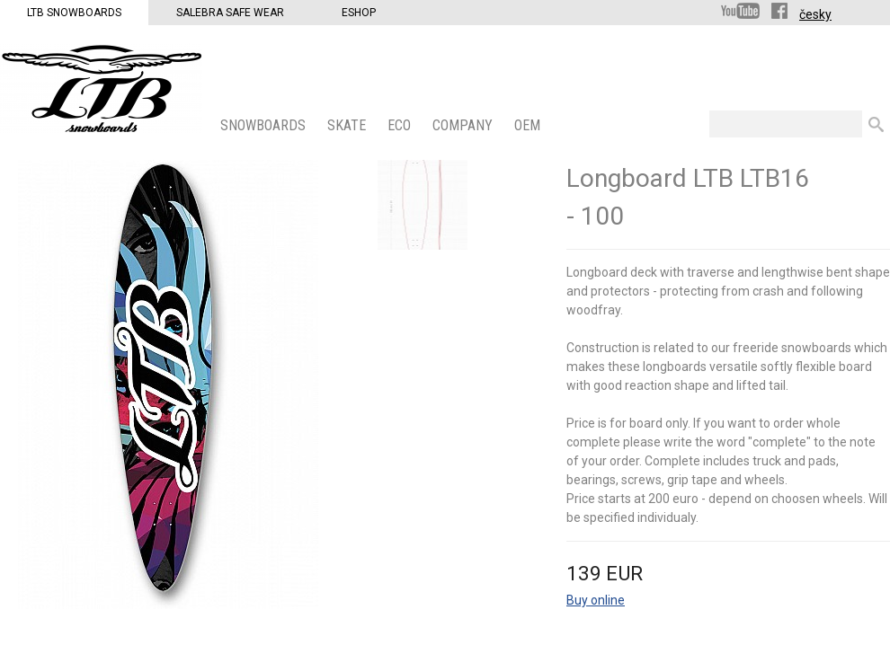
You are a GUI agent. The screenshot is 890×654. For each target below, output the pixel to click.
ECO (400, 125)
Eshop (359, 12)
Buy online (595, 600)
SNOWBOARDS (264, 125)
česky (815, 14)
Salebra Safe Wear (230, 12)
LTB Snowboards (74, 12)
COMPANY (464, 125)
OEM (529, 125)
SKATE (348, 125)
